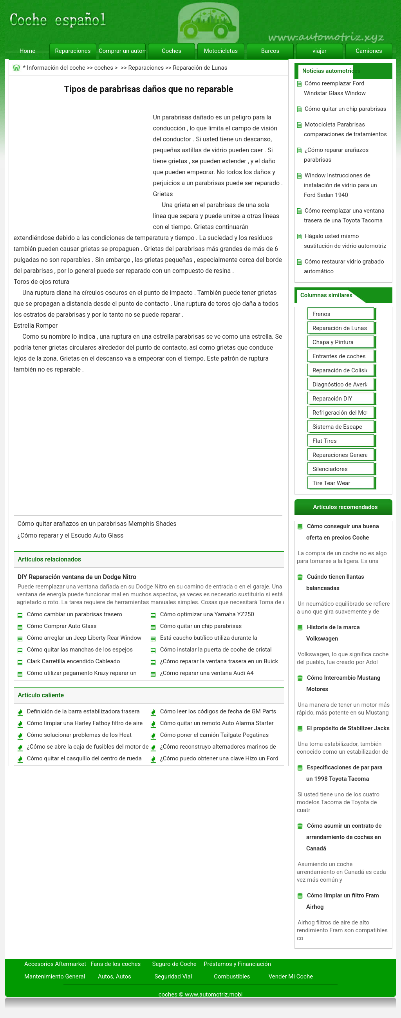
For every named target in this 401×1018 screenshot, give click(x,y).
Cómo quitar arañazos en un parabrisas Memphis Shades (98, 523)
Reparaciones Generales (344, 454)
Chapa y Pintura (333, 342)
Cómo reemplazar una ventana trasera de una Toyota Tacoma (344, 215)
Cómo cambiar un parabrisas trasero (74, 614)
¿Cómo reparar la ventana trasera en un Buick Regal (218, 663)
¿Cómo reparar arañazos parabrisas (336, 154)
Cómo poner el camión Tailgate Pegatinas (214, 734)
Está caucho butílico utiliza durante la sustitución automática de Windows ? (208, 639)
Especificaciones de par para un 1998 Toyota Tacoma (344, 773)
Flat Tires (324, 440)
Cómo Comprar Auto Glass (62, 626)
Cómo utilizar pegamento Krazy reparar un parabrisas (81, 675)
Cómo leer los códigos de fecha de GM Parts (218, 711)
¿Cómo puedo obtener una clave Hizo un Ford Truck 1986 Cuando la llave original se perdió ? (219, 760)
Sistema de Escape (337, 426)
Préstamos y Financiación (237, 963)
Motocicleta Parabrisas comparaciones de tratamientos (345, 129)
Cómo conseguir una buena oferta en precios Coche (342, 532)
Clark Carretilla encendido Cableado (73, 661)
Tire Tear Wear (331, 483)
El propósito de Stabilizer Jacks (348, 728)
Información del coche (56, 67)
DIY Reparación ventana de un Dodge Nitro (77, 577)
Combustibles (232, 976)
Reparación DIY (332, 398)
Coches (171, 50)
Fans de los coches (115, 963)
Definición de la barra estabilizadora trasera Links (83, 713)
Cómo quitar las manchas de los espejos (80, 649)
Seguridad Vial (173, 976)
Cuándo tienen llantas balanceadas (335, 582)
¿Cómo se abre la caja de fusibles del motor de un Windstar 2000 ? (87, 748)
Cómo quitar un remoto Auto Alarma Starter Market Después (216, 725)
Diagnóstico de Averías (342, 384)
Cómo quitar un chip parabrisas (201, 626)
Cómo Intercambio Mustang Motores (343, 683)
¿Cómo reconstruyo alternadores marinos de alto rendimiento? (217, 748)
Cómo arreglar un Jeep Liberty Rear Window (84, 637)
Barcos (270, 50)
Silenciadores (330, 469)
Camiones (369, 50)
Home (27, 50)
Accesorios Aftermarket (55, 963)
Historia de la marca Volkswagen (333, 633)
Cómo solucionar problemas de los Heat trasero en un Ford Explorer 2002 (79, 736)
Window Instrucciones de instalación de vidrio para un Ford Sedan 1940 (340, 185)
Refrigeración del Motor (343, 412)
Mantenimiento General (54, 976)
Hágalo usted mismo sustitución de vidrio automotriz (345, 241)
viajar (319, 50)
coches (103, 67)
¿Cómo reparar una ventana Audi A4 (207, 673)
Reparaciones (73, 50)
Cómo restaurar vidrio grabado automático (344, 266)
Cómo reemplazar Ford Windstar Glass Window (335, 88)
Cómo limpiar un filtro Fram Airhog (342, 901)
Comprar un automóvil (122, 50)
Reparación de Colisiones (345, 370)
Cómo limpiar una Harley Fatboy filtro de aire (85, 723)
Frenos (321, 314)
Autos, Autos (114, 976)
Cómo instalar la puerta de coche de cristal (216, 649)
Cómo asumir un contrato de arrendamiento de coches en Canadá (344, 837)
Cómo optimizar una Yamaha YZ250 (207, 614)
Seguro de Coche (174, 963)
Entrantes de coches (339, 356)
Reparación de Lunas (200, 67)
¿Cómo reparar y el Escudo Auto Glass (71, 535)
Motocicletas (221, 50)
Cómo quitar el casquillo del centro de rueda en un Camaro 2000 (84, 760)
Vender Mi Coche (291, 976)
